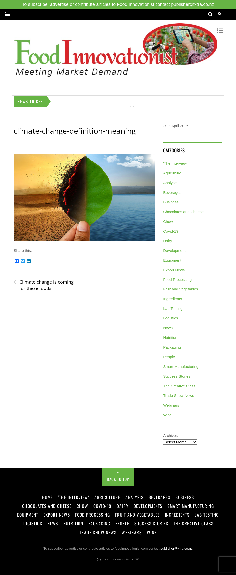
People (169, 357)
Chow (168, 221)
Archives (170, 435)
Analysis (170, 183)
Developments (175, 250)
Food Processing (177, 279)
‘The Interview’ (73, 497)
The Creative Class (179, 386)
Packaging (172, 347)
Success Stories (176, 376)
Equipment (172, 260)
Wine (167, 415)
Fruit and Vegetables (180, 289)
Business (171, 202)
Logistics (170, 318)
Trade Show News (178, 395)
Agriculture (172, 173)
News (168, 328)
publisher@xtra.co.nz (192, 4)
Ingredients (172, 299)
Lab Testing (172, 308)
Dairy (167, 241)
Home (47, 497)
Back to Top (118, 479)
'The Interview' (175, 163)
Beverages (172, 192)
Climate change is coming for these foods (44, 285)
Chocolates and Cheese (183, 212)
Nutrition (170, 337)
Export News (174, 270)
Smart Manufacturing (180, 366)
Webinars (171, 405)
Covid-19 (170, 231)
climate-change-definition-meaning (75, 131)
